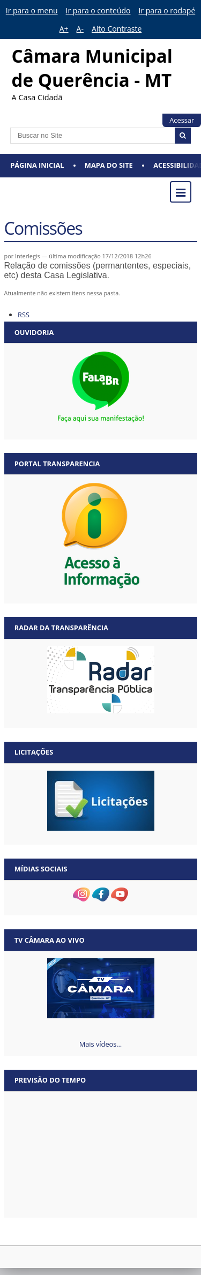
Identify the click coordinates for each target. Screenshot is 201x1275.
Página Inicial (37, 165)
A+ (64, 29)
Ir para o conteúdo (98, 10)
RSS (23, 314)
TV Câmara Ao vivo (49, 940)
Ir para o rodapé (167, 10)
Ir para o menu (32, 10)
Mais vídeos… (100, 1044)
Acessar (181, 120)
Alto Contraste (117, 29)
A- (80, 29)
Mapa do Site (109, 165)
